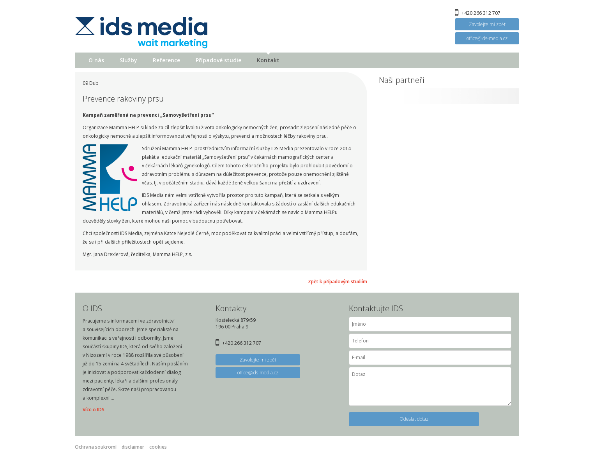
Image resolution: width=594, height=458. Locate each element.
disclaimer (133, 447)
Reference (166, 60)
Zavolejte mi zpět (487, 24)
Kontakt (268, 60)
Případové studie (218, 60)
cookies (158, 447)
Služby (128, 60)
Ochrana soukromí (96, 447)
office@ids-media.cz (487, 38)
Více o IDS (93, 409)
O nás (96, 60)
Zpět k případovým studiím (337, 281)
